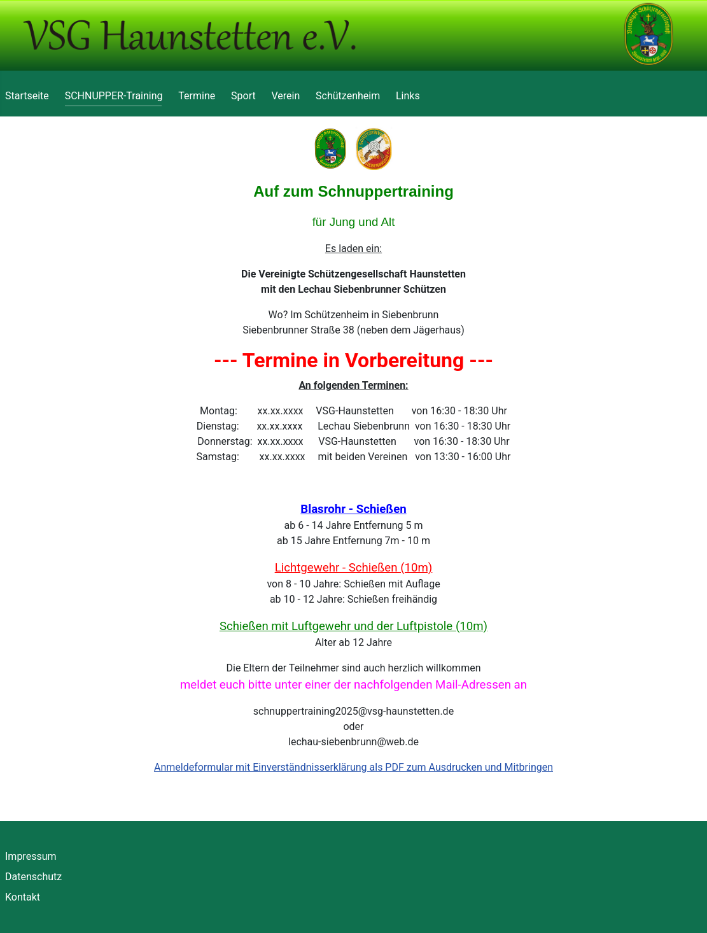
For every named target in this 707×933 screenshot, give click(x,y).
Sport (243, 96)
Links (408, 96)
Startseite (27, 96)
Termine (196, 96)
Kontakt (22, 897)
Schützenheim (348, 96)
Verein (286, 96)
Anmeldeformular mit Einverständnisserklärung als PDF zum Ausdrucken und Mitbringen (353, 767)
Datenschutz (33, 877)
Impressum (31, 856)
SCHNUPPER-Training (114, 96)
